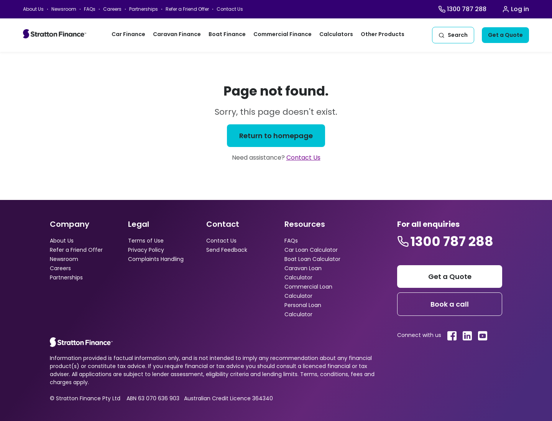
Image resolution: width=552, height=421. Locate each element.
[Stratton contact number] (445, 241)
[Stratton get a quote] (449, 276)
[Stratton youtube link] (482, 335)
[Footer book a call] (449, 304)
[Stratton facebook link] (452, 335)
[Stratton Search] (453, 35)
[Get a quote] (505, 35)
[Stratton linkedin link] (467, 335)
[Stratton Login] (515, 9)
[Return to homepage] (276, 135)
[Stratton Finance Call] (462, 9)
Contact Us (303, 157)
